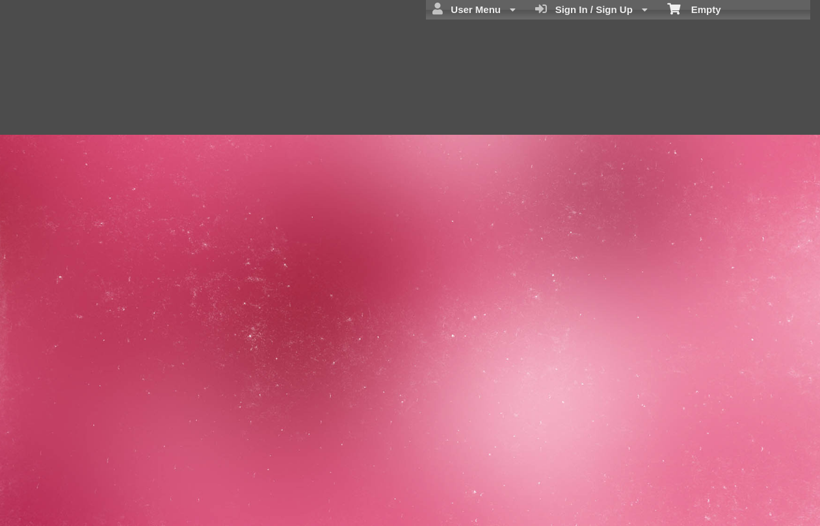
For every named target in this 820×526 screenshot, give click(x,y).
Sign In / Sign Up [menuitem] (591, 9)
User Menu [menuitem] (474, 9)
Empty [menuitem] (694, 8)
